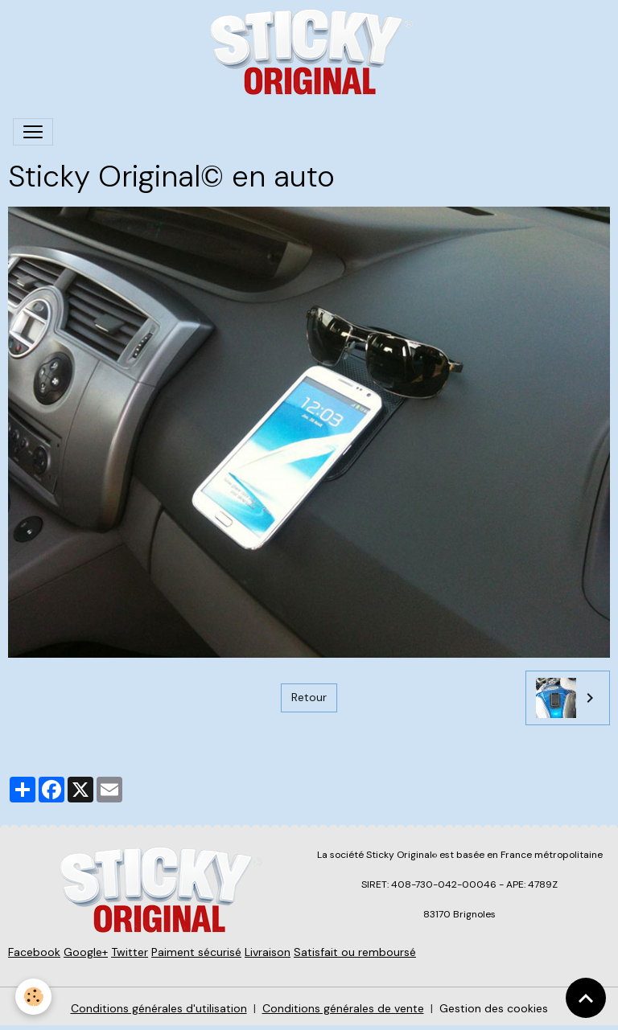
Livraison (267, 952)
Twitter (129, 952)
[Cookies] (34, 997)
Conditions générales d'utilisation (159, 1008)
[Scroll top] (586, 998)
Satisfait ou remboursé (355, 952)
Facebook (34, 952)
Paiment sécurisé (196, 952)
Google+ (86, 952)
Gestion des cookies (493, 1008)
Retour (309, 697)
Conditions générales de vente (343, 1008)
